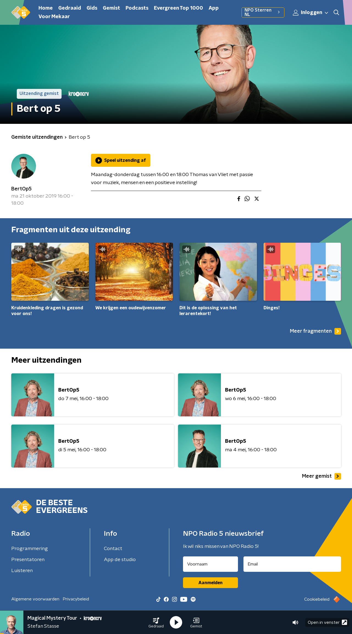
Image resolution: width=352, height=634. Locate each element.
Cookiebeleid (316, 599)
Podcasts (137, 8)
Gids (92, 8)
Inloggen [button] (311, 13)
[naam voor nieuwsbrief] (210, 564)
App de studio (120, 559)
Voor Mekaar (54, 16)
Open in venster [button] (327, 622)
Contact (113, 548)
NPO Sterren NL (263, 12)
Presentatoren (28, 559)
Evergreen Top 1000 (178, 8)
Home (45, 8)
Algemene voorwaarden (35, 599)
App (214, 8)
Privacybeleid (76, 599)
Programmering (29, 548)
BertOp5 (21, 189)
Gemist (111, 8)
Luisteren (22, 570)
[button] (156, 622)
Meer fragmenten (315, 331)
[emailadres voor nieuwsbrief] (292, 564)
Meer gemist (321, 476)
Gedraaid (69, 8)
